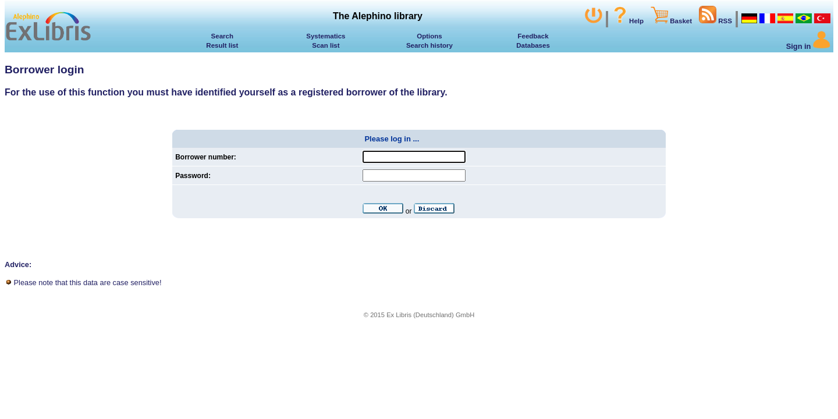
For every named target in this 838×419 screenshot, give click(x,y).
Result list (222, 45)
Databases (533, 45)
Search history (429, 45)
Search (222, 36)
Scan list (325, 45)
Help (628, 20)
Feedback (532, 36)
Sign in (808, 46)
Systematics (325, 36)
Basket (671, 20)
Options (429, 36)
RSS (715, 20)
